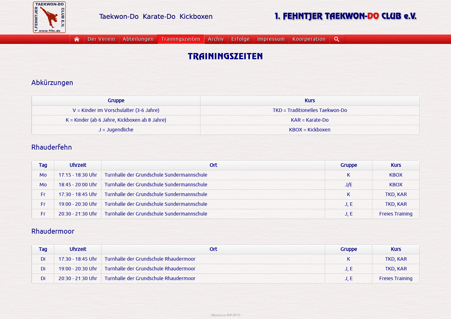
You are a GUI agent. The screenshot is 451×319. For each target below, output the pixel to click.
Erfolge (240, 39)
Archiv (216, 39)
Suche (339, 39)
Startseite (78, 39)
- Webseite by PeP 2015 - (225, 315)
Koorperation (309, 39)
